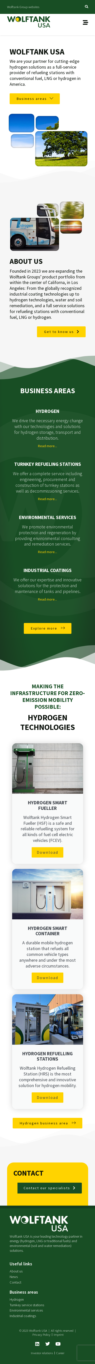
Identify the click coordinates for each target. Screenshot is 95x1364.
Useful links (21, 1264)
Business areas (24, 1292)
